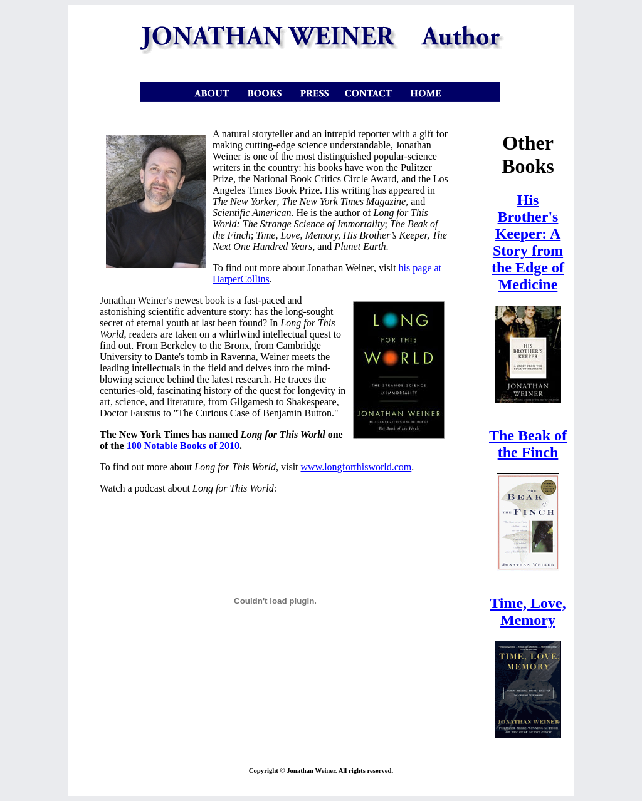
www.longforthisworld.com (356, 467)
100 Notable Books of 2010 (183, 445)
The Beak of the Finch (528, 443)
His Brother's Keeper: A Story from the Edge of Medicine (528, 242)
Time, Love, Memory (528, 611)
